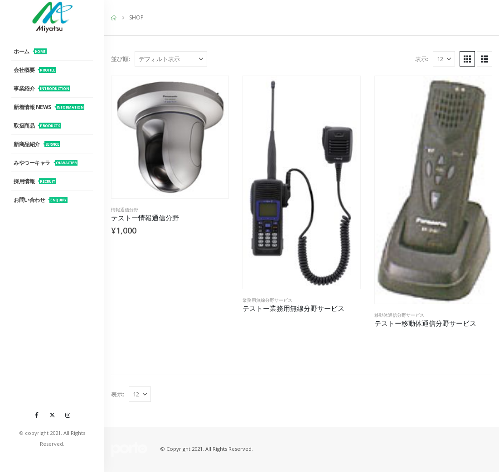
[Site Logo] (52, 17)
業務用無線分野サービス (267, 300)
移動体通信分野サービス (399, 315)
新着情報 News (49, 107)
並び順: (120, 59)
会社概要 (35, 70)
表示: (421, 59)
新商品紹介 (37, 144)
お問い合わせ (41, 200)
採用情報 (35, 181)
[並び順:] (171, 59)
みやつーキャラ (46, 163)
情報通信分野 (124, 209)
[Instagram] (67, 415)
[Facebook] (36, 415)
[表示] (444, 59)
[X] (52, 415)
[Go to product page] (169, 137)
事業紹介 (42, 88)
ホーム (30, 51)
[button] (467, 59)
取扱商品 (37, 125)
